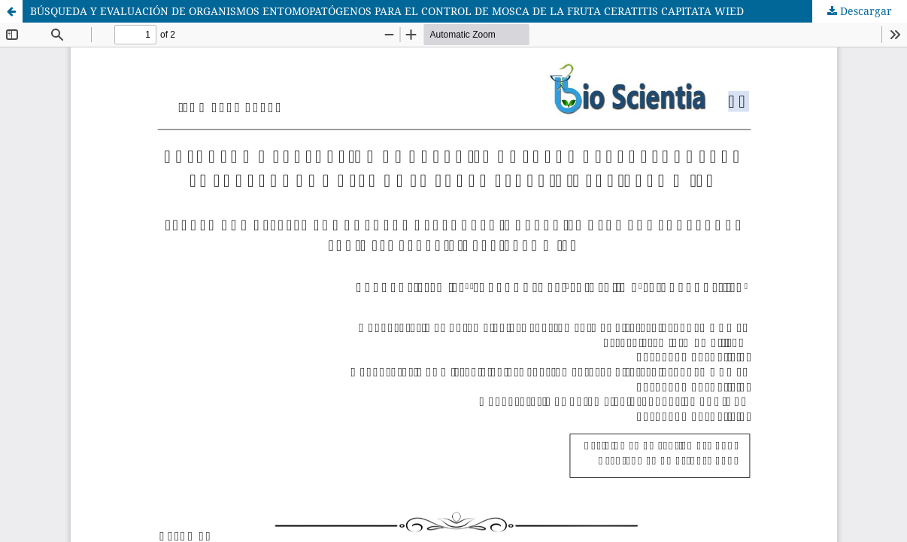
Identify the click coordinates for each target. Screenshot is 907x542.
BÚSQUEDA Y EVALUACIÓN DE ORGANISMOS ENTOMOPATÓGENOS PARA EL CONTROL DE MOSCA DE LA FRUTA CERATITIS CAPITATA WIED (387, 11)
